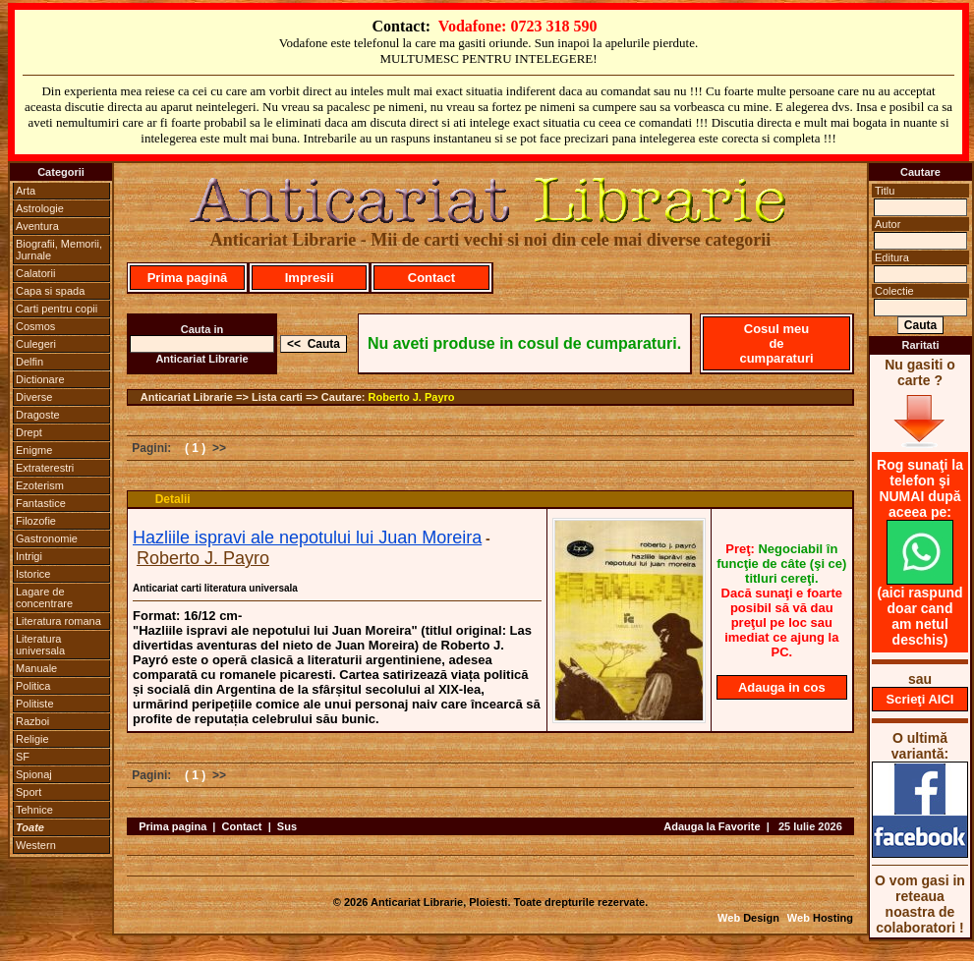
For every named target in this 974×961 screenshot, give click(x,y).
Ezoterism (40, 485)
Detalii (173, 499)
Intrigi (29, 556)
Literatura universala (40, 644)
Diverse (34, 397)
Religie (32, 739)
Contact (431, 277)
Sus (287, 826)
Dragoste (38, 415)
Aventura (37, 226)
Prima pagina (172, 826)
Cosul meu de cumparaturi (776, 343)
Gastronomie (47, 538)
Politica (33, 686)
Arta (25, 191)
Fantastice (41, 503)
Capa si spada (50, 291)
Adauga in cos (782, 687)
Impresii (309, 277)
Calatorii (35, 273)
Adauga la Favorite (711, 826)
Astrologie (40, 208)
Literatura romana (58, 621)
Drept (29, 432)
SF (22, 757)
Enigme (34, 450)
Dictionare (40, 379)
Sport (28, 792)
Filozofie (36, 521)
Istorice (33, 574)
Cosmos (35, 326)
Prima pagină (187, 277)
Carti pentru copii (56, 308)
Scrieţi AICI (920, 699)
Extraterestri (45, 468)
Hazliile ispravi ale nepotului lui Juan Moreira (307, 537)
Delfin (29, 361)
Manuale (36, 668)
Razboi (32, 721)
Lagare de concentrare (44, 597)
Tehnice (34, 810)
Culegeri (36, 344)
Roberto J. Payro (412, 397)
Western (36, 845)
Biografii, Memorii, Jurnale (59, 249)
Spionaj (34, 774)
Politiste (35, 703)
